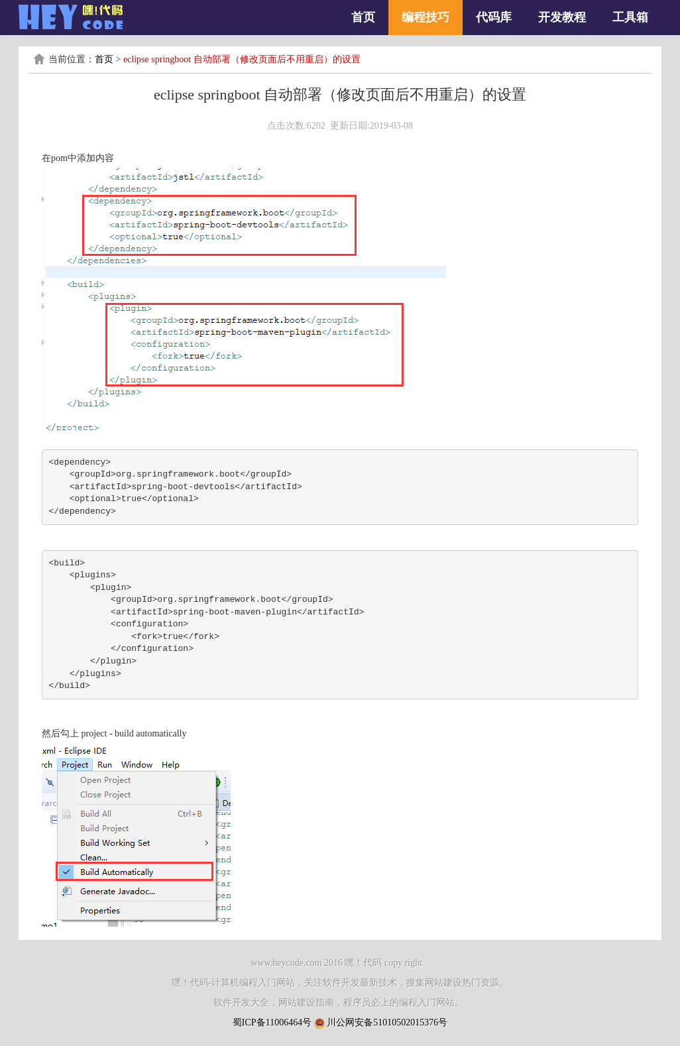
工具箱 (630, 17)
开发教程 (562, 17)
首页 (363, 17)
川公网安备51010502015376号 (387, 1022)
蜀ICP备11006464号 (272, 1022)
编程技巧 (425, 17)
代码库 (494, 17)
